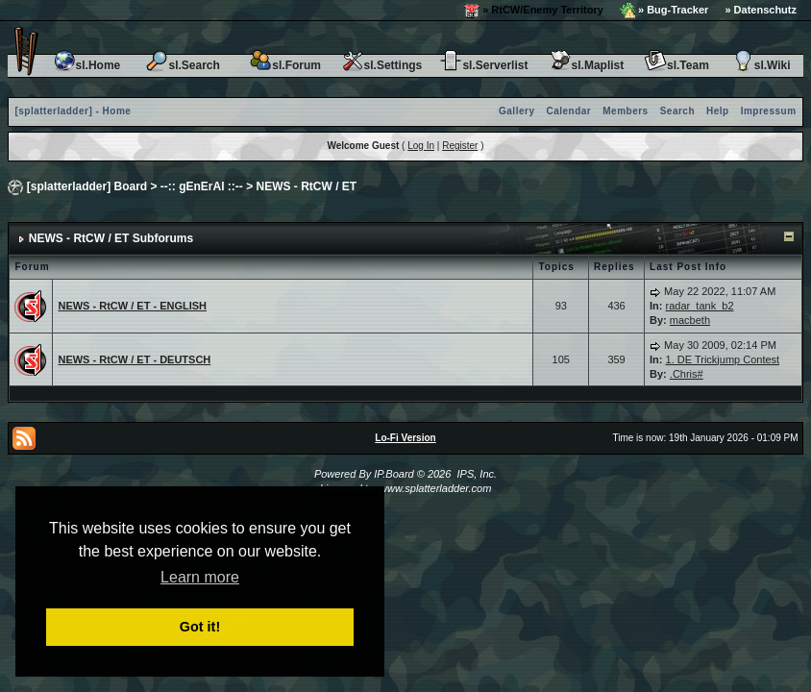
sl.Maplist (587, 65)
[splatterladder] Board (87, 186)
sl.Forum (285, 65)
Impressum (769, 111)
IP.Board (393, 474)
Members (625, 111)
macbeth (690, 320)
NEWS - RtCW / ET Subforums (111, 238)
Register (460, 145)
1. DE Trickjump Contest (723, 359)
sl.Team (676, 65)
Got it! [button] (200, 626)
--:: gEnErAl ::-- (201, 186)
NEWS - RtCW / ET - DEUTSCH (134, 359)
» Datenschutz (761, 9)
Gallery (516, 111)
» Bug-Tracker (664, 10)
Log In (420, 145)
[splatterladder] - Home (72, 111)
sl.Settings (382, 65)
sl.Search (182, 65)
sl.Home (87, 65)
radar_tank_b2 (700, 305)
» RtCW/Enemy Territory (533, 10)
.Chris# (686, 374)
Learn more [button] (199, 577)
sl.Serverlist (483, 65)
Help (717, 111)
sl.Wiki (761, 65)
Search (677, 111)
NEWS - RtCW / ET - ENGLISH (132, 305)
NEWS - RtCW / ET (307, 186)
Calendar (568, 111)
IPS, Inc (475, 474)
